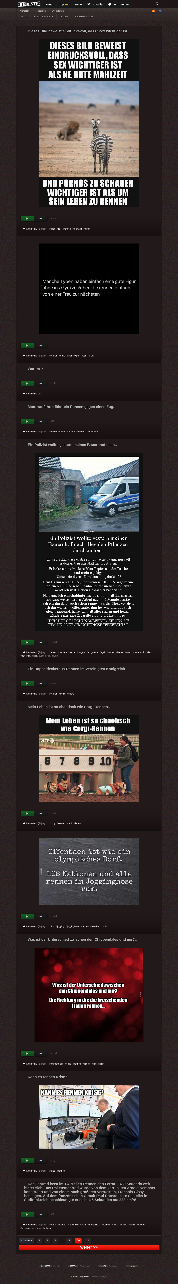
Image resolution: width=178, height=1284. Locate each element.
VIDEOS (63, 17)
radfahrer (93, 431)
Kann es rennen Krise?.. (48, 1077)
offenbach (96, 926)
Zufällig (95, 4)
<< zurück (26, 1240)
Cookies (74, 1276)
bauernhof (139, 652)
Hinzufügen (118, 4)
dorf (52, 926)
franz (132, 1224)
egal (103, 652)
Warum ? (35, 369)
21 (87, 1240)
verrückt (37, 1228)
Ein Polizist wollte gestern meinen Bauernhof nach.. (72, 445)
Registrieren (40, 11)
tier (23, 656)
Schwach (41, 219)
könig (63, 694)
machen (63, 652)
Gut (27, 219)
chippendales (57, 1064)
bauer (120, 652)
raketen (47, 1228)
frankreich (74, 1224)
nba (105, 926)
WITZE (23, 17)
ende (68, 1064)
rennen (67, 229)
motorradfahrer (58, 431)
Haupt (49, 4)
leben (87, 229)
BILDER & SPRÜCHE (43, 17)
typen (77, 355)
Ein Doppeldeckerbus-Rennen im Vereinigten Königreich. (77, 669)
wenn (128, 652)
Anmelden (24, 11)
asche (72, 652)
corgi (53, 823)
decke (71, 694)
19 (69, 1240)
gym (85, 355)
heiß (35, 656)
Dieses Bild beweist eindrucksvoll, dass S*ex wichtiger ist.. (78, 31)
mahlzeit (78, 229)
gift (29, 656)
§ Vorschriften (58, 11)
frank (83, 1224)
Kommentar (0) (32, 229)
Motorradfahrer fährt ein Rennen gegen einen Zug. (71, 407)
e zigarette (93, 652)
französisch (94, 1224)
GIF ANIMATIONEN (83, 17)
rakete (124, 1224)
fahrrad (62, 1224)
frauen (87, 1064)
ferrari (53, 1224)
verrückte (26, 1228)
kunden (141, 1224)
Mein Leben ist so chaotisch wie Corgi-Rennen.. (69, 707)
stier (149, 652)
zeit (59, 229)
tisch (70, 823)
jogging (60, 926)
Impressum (85, 1276)
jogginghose (73, 926)
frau (70, 355)
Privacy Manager (99, 1276)
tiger (53, 229)
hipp (102, 1064)
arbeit (53, 652)
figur (92, 355)
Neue (78, 4)
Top (64, 4)
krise (53, 1171)
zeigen (81, 652)
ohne (62, 355)
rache (115, 1224)
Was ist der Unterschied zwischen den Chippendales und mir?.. (82, 939)
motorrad (82, 431)
